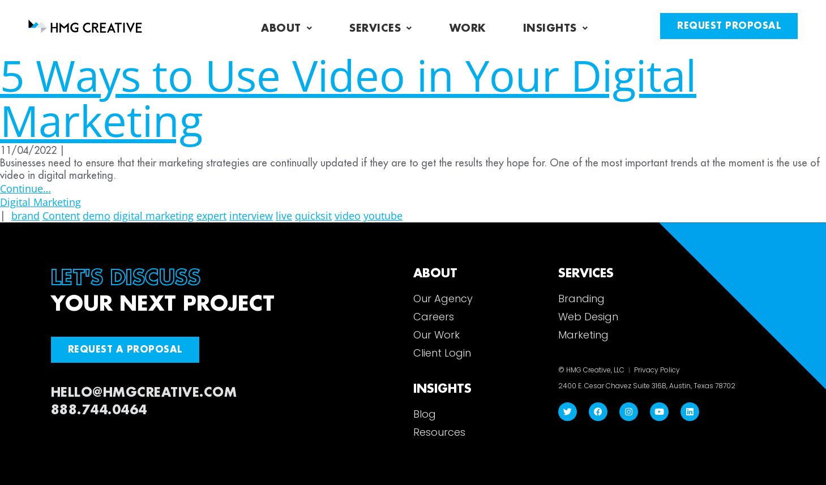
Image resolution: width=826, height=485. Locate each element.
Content (61, 215)
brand (25, 215)
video (348, 215)
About (286, 28)
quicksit (313, 215)
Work (468, 28)
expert (211, 215)
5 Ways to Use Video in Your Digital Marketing (348, 97)
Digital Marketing (40, 202)
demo (96, 215)
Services (380, 28)
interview (251, 215)
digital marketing (153, 215)
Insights (555, 28)
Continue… (25, 188)
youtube (383, 215)
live (284, 215)
